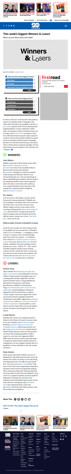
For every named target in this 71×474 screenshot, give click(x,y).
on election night (27, 322)
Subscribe (38, 441)
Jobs (45, 447)
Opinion (30, 447)
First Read (38, 433)
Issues (37, 443)
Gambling (23, 446)
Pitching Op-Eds (32, 455)
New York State (16, 443)
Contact (53, 437)
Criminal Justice (24, 437)
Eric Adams (10, 84)
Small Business (24, 462)
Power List (31, 444)
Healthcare (23, 448)
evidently (9, 172)
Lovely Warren (11, 106)
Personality (31, 433)
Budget (22, 436)
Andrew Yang (11, 102)
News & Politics (16, 433)
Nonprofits (31, 460)
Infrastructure (23, 454)
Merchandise (55, 444)
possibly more (25, 242)
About (45, 455)
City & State (9, 72)
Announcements (16, 455)
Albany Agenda (16, 436)
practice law (22, 364)
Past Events (46, 444)
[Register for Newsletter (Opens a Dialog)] (66, 86)
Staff (53, 436)
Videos (37, 450)
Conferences (46, 436)
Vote (29, 90)
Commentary (31, 449)
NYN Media (31, 458)
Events (45, 433)
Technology (23, 464)
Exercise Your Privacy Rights (62, 20)
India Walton (11, 80)
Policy (22, 433)
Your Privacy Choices (44, 20)
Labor (22, 455)
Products (46, 449)
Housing (22, 450)
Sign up (37, 436)
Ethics (22, 444)
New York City (16, 441)
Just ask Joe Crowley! (14, 191)
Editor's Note (31, 451)
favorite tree (18, 133)
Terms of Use (55, 441)
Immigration (23, 452)
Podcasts (38, 449)
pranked (9, 387)
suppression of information (16, 329)
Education (23, 439)
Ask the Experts (16, 453)
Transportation (24, 466)
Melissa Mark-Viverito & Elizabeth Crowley (20, 87)
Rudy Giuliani (11, 109)
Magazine (38, 439)
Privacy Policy (55, 439)
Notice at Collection (29, 20)
